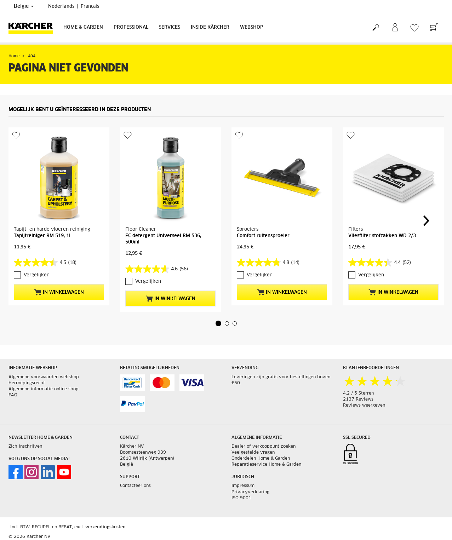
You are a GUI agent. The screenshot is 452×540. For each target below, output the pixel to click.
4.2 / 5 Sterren (358, 393)
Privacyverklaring (250, 492)
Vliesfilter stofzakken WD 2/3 (382, 236)
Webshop (251, 27)
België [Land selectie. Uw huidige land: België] (24, 6)
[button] (218, 323)
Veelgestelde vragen (253, 452)
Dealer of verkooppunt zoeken (263, 446)
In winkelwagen (59, 292)
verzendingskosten (105, 527)
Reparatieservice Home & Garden (266, 465)
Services (169, 27)
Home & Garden (83, 27)
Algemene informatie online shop (43, 389)
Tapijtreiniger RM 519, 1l (42, 236)
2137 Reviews (358, 399)
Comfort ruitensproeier (263, 236)
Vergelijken (37, 275)
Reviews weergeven (364, 405)
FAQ (12, 395)
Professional (131, 27)
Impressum (242, 486)
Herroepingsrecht (26, 383)
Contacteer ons (135, 486)
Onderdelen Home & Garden (260, 458)
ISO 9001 (241, 498)
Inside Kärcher (210, 27)
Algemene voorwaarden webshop (43, 377)
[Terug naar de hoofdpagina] (33, 28)
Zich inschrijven (25, 446)
